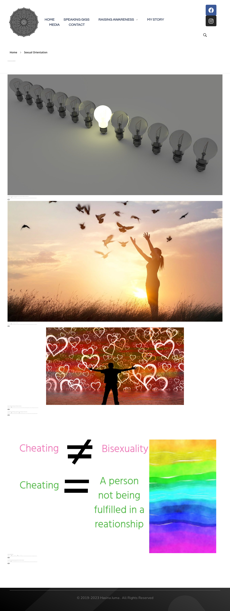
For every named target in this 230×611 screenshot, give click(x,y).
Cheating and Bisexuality (10, 554)
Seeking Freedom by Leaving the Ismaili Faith (13, 322)
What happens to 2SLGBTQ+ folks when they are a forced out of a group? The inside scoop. (18, 196)
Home (13, 52)
